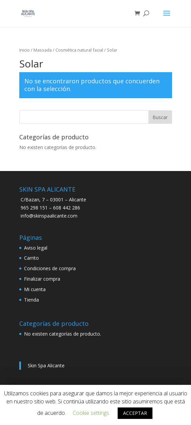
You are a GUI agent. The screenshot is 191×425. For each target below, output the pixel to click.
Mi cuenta (35, 289)
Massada (42, 50)
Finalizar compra (42, 279)
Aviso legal (35, 248)
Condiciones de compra (50, 268)
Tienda (31, 300)
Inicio (24, 50)
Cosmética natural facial (79, 50)
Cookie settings (91, 413)
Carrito (31, 258)
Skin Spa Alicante (46, 366)
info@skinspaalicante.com (49, 216)
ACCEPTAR (135, 413)
